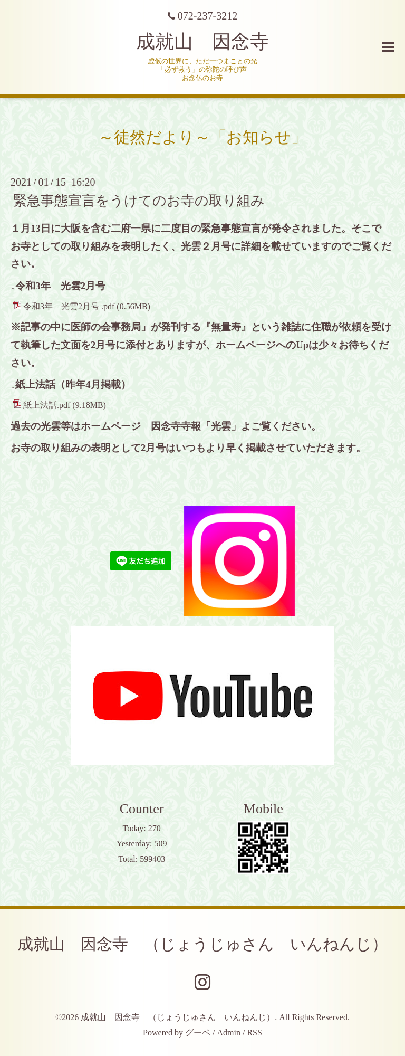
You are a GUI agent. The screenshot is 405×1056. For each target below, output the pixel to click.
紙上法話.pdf (46, 405)
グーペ (197, 1032)
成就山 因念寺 (202, 41)
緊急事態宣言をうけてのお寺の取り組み (139, 200)
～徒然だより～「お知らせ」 (202, 137)
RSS (254, 1032)
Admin (228, 1032)
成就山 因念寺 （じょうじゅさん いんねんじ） (202, 944)
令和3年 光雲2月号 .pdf (68, 306)
